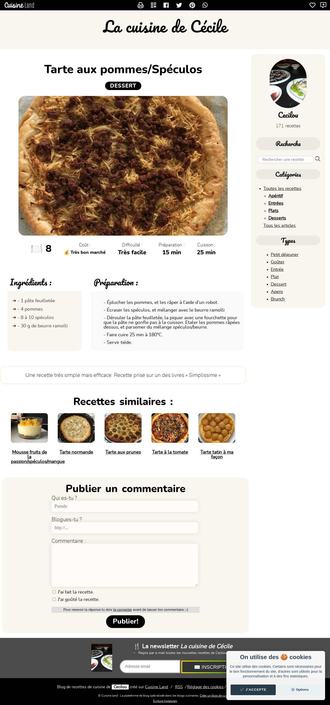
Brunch (278, 299)
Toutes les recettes (282, 188)
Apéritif (275, 196)
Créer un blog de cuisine (216, 695)
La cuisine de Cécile (165, 26)
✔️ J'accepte (253, 689)
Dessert (278, 284)
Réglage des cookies (205, 687)
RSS (179, 687)
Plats (273, 211)
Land (156, 687)
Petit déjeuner (284, 255)
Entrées (275, 203)
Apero (277, 292)
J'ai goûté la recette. (76, 599)
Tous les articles (279, 225)
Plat (275, 277)
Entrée (277, 269)
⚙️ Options (300, 689)
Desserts (277, 218)
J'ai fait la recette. (73, 592)
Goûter (277, 262)
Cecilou (120, 687)
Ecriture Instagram (165, 701)
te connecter (122, 610)
